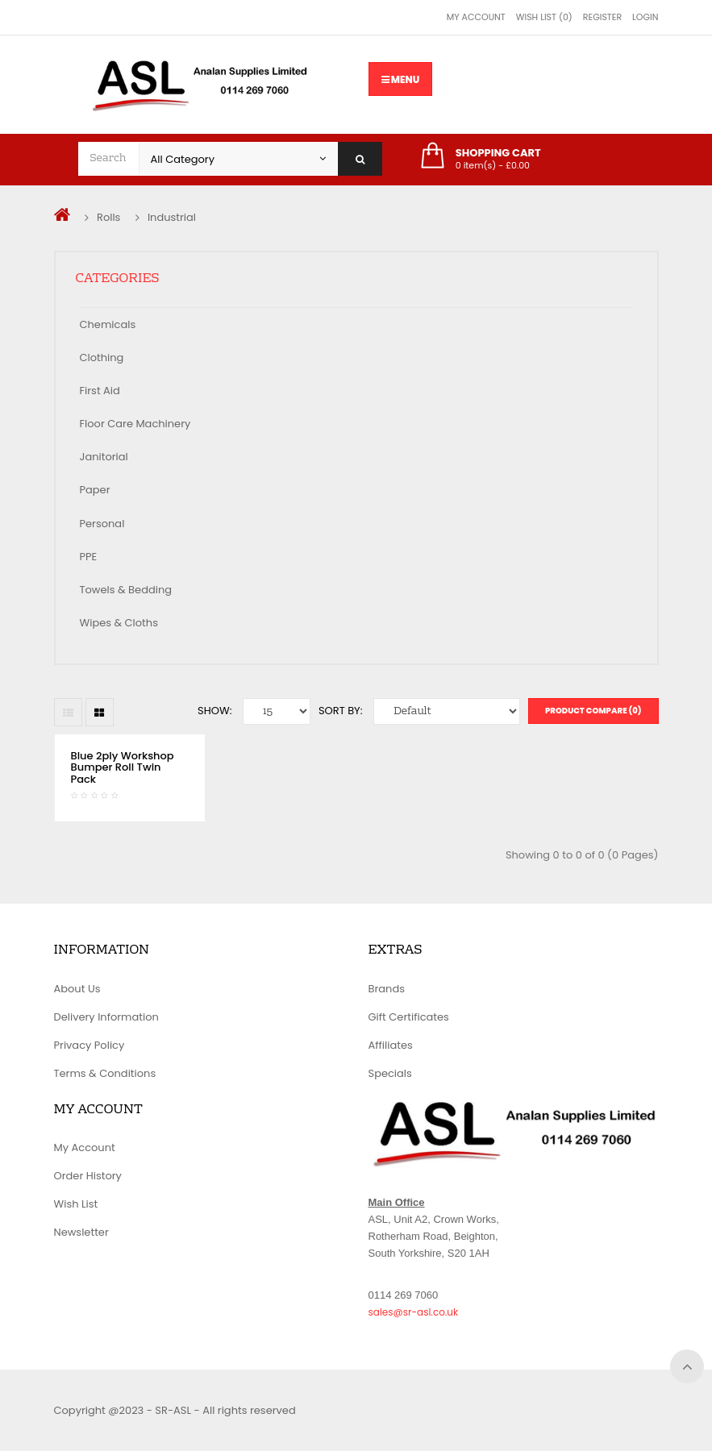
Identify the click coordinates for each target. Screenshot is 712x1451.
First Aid (100, 390)
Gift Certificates (408, 1017)
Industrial (172, 217)
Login (645, 16)
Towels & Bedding (126, 589)
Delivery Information (106, 1017)
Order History (88, 1175)
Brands (387, 988)
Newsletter (81, 1232)
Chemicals (108, 324)
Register (602, 16)
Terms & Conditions (105, 1073)
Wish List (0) (544, 16)
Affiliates (390, 1045)
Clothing (102, 357)
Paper (95, 489)
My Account (476, 16)
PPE (89, 556)
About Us (77, 988)
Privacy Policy (89, 1045)
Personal (102, 523)
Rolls (108, 217)
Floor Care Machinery (135, 423)
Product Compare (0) (593, 711)
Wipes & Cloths (119, 622)
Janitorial (104, 456)
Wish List (76, 1204)
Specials (390, 1073)
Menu (400, 79)
